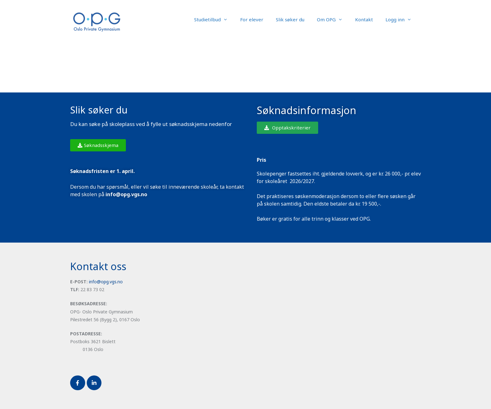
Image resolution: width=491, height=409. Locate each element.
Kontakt (364, 19)
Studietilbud (214, 20)
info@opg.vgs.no (106, 282)
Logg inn (401, 20)
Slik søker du (290, 19)
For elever (251, 19)
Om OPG (333, 20)
